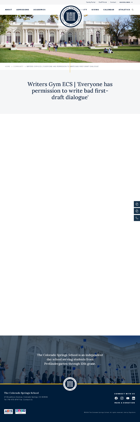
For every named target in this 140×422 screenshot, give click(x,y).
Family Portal (90, 2)
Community (80, 10)
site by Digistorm (130, 412)
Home (8, 66)
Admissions (22, 10)
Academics (39, 10)
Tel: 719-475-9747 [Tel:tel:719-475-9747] (11, 400)
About (8, 10)
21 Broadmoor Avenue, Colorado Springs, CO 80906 (26, 397)
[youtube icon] (127, 398)
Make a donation (125, 403)
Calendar (108, 10)
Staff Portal (103, 2)
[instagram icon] (122, 398)
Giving (95, 10)
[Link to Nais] (20, 411)
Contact (113, 2)
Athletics (124, 10)
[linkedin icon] (133, 398)
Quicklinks (125, 2)
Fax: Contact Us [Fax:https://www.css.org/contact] (25, 400)
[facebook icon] (116, 398)
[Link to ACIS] (8, 411)
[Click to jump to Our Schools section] (70, 65)
